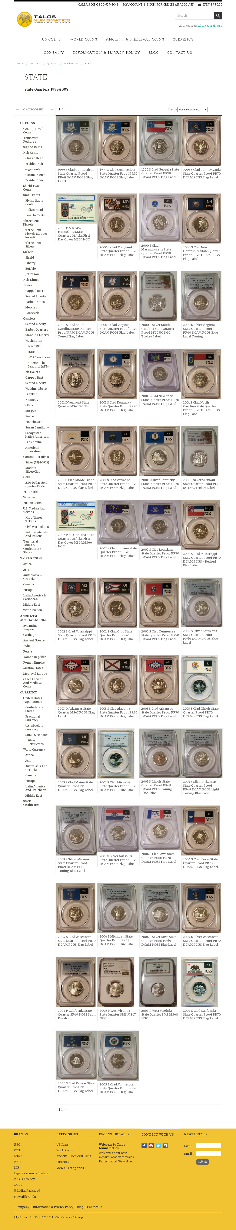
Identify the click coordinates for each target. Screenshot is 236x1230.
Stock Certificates (31, 803)
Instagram (165, 1145)
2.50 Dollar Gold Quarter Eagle (36, 484)
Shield (29, 257)
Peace (29, 416)
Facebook (144, 1145)
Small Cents (31, 195)
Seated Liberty (35, 296)
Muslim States (33, 668)
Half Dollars (31, 372)
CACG (18, 1185)
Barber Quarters (36, 329)
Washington (71, 63)
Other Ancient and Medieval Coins (33, 682)
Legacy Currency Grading (31, 1173)
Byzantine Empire (30, 627)
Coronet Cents (35, 175)
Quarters (52, 63)
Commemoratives (36, 457)
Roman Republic (34, 657)
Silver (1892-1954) (37, 462)
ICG (16, 1167)
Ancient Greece (34, 640)
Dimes (27, 285)
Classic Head (34, 158)
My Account (132, 4)
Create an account (178, 4)
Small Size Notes (36, 735)
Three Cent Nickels (31, 222)
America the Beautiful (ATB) (38, 364)
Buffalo (30, 269)
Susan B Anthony (37, 427)
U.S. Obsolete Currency (34, 727)
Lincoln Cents (35, 215)
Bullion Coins (32, 503)
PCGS (17, 1150)
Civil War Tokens (37, 527)
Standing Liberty (37, 335)
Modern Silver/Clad (32, 469)
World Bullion (32, 610)
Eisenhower (33, 422)
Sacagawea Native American (37, 434)
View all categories (70, 1168)
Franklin (31, 394)
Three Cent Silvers (33, 244)
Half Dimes (31, 280)
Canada (28, 584)
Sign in (152, 4)
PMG (17, 1162)
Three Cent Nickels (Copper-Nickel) (37, 233)
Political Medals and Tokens (36, 534)
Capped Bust (34, 291)
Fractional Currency (32, 718)
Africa (27, 564)
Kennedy (31, 400)
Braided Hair (34, 164)
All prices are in (210, 25)
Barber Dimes (35, 302)
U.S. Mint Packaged (27, 1190)
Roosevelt (32, 313)
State (31, 352)
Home (20, 63)
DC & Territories (38, 357)
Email (188, 1154)
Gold (26, 477)
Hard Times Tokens (33, 519)
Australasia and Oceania (36, 768)
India (27, 646)
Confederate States (34, 709)
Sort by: (172, 109)
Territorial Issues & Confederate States (32, 547)
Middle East (31, 604)
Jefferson (32, 274)
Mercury (31, 307)
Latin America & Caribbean (34, 597)
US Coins (51, 39)
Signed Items (32, 147)
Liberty (30, 263)
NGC (17, 1144)
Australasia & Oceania (32, 577)
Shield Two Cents (31, 187)
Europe (28, 590)
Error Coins (31, 492)
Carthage (29, 635)
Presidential (34, 442)
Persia (27, 651)
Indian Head (34, 210)
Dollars (28, 405)
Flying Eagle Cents (34, 202)
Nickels (28, 252)
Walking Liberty (36, 389)
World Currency (34, 749)
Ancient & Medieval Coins (135, 39)
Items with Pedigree (31, 139)
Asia (26, 570)
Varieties (29, 497)
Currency (183, 39)
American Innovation (33, 449)
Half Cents (30, 153)
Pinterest (151, 1145)
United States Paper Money (32, 700)
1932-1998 (33, 346)
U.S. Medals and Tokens (34, 510)
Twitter (158, 1145)
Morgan (31, 411)
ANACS (18, 1156)
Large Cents (31, 169)
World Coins (83, 39)
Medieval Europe (35, 674)
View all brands (25, 1197)
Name (188, 1146)
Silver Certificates (35, 742)
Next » (66, 109)
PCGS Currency (24, 1179)
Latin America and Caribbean (35, 788)
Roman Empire (34, 662)
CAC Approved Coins (33, 130)
